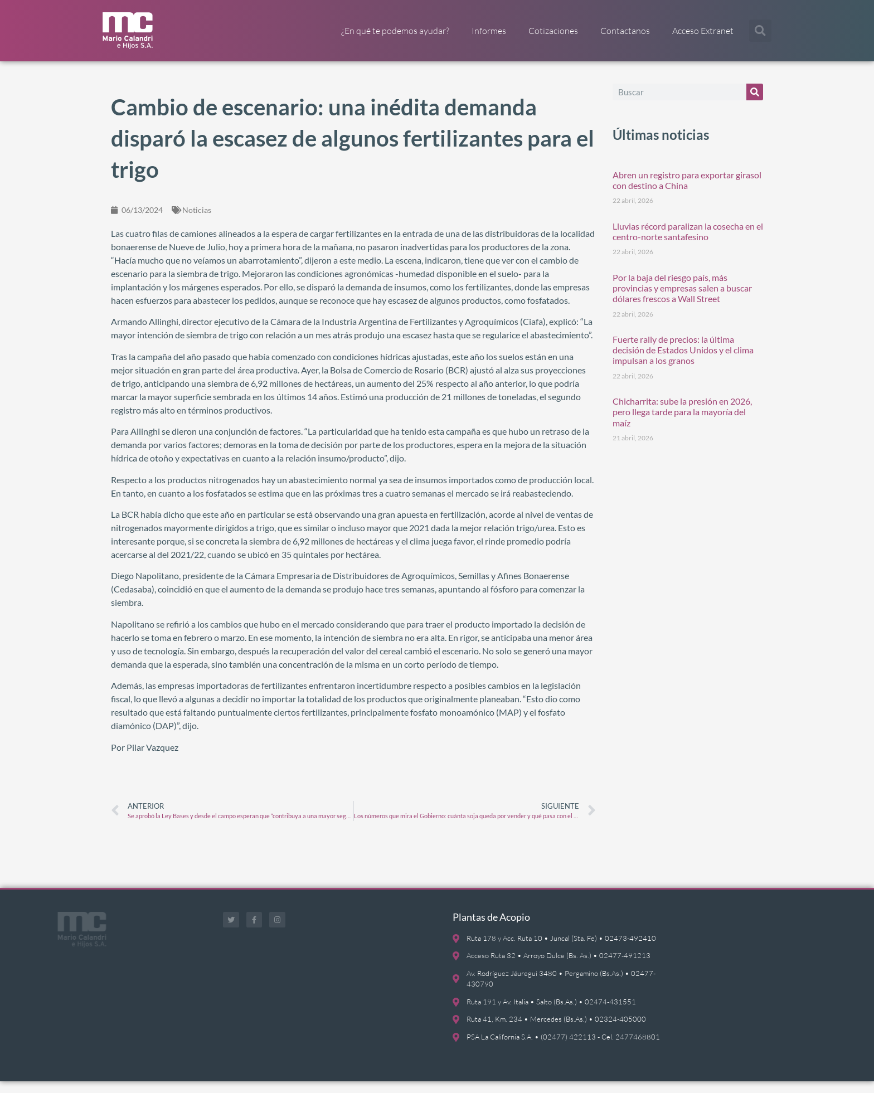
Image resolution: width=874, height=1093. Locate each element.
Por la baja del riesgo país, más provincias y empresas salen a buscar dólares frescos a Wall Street (682, 299)
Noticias (196, 221)
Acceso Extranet (703, 30)
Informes (489, 30)
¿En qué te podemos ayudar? (395, 30)
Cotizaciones (553, 30)
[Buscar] (754, 103)
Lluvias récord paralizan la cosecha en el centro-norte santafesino (688, 242)
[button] (760, 31)
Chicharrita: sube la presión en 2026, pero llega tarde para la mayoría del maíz (682, 423)
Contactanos (625, 30)
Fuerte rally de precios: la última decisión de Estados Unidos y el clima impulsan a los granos (683, 361)
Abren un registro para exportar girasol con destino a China (687, 191)
